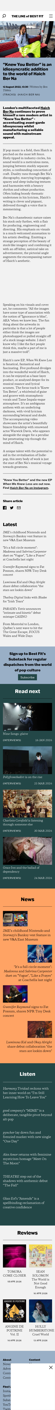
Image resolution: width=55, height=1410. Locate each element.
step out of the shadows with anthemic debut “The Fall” (25, 1181)
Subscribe (27, 677)
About (7, 1359)
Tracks (9, 94)
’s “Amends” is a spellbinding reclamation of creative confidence (23, 1203)
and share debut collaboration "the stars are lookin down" (24, 586)
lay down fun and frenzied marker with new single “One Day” (27, 1137)
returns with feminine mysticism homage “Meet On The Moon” (27, 1159)
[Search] (4, 16)
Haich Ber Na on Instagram (29, 488)
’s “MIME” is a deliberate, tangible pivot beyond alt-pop (27, 1115)
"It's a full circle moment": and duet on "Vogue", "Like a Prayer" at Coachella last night (24, 554)
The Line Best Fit (27, 16)
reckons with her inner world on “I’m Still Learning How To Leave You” (26, 1093)
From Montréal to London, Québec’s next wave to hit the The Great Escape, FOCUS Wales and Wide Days (22, 630)
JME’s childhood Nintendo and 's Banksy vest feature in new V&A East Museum (24, 536)
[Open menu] (51, 16)
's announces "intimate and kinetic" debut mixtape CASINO (22, 613)
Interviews (12, 740)
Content (34, 1359)
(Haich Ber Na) (29, 94)
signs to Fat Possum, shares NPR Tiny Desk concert (24, 571)
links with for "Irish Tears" (25, 600)
